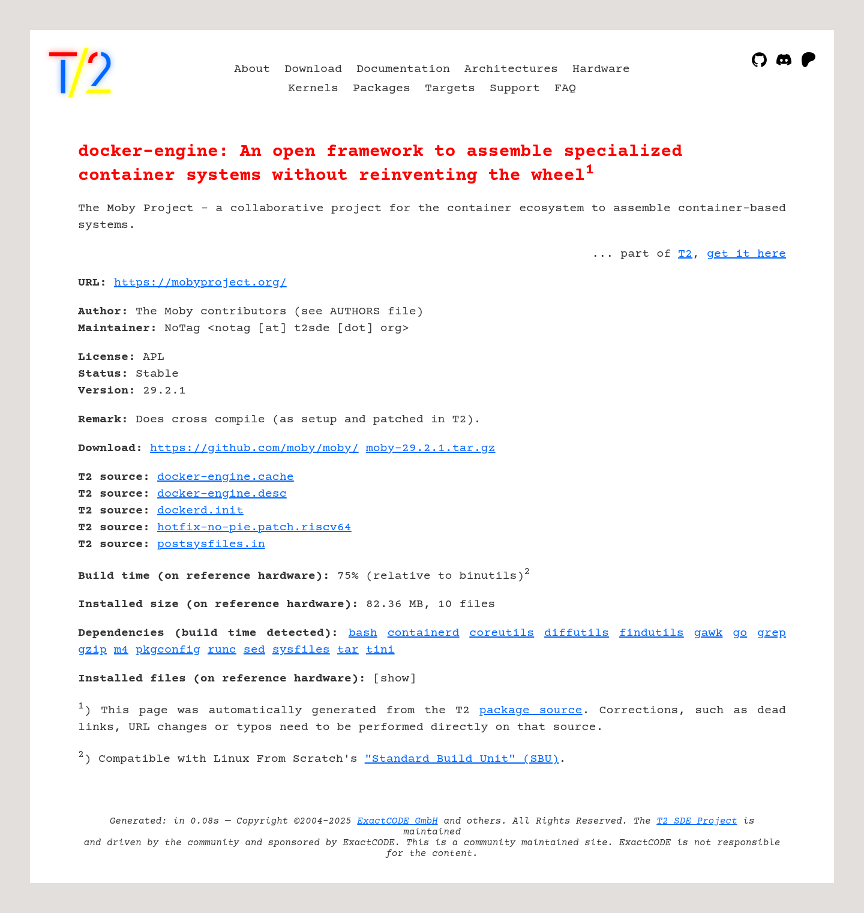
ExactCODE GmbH (397, 821)
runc (222, 650)
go (740, 633)
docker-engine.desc (222, 494)
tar (348, 650)
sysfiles (301, 650)
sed (254, 650)
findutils (651, 633)
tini (380, 650)
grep (771, 633)
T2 (685, 254)
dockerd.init (200, 511)
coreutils (501, 633)
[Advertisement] (750, 353)
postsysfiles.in (211, 544)
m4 (121, 650)
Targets (450, 88)
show (394, 679)
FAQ (565, 88)
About (252, 69)
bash (363, 633)
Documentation (403, 69)
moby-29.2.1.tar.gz (431, 448)
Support (515, 88)
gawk (708, 633)
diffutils (576, 633)
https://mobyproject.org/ (200, 283)
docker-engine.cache (225, 477)
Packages (381, 88)
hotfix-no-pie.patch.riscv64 (254, 527)
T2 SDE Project (696, 821)
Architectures (511, 69)
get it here (746, 254)
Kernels (313, 88)
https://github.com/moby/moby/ (254, 448)
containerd (424, 633)
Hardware (601, 69)
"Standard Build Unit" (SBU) (462, 759)
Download (313, 69)
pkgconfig (168, 650)
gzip (92, 650)
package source (531, 710)
